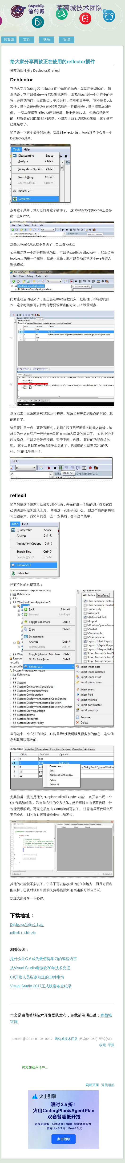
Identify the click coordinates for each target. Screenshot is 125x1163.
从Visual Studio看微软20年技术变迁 (40, 968)
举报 (111, 1045)
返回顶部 (107, 1085)
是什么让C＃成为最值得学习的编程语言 (43, 959)
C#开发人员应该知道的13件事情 (37, 977)
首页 (26, 39)
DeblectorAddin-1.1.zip (27, 924)
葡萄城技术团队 (66, 1039)
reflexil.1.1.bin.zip (23, 933)
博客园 (9, 39)
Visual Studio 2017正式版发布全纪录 (41, 986)
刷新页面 (92, 1085)
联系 (46, 39)
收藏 (102, 1045)
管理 (66, 39)
